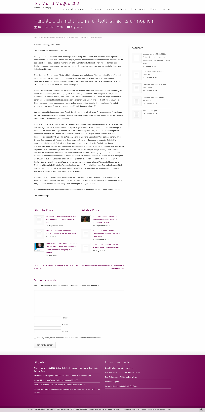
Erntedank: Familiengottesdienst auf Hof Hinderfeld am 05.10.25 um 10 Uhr (61, 219)
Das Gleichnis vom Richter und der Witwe (121, 377)
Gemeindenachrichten (74, 9)
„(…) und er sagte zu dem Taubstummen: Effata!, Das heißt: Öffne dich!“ (106, 233)
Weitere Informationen (156, 410)
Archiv (166, 9)
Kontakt (154, 9)
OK (169, 410)
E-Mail (65, 324)
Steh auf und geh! (150, 110)
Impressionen (138, 9)
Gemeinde (96, 9)
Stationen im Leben (116, 9)
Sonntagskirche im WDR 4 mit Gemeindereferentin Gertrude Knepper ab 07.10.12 (105, 219)
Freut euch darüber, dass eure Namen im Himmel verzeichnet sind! (59, 385)
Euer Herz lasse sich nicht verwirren (118, 368)
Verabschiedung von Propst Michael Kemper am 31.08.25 (56, 380)
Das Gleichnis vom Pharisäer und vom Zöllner (122, 373)
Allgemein (77, 27)
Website (65, 331)
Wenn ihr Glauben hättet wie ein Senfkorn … (122, 386)
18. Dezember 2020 (48, 27)
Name (64, 318)
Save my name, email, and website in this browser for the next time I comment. (69, 338)
